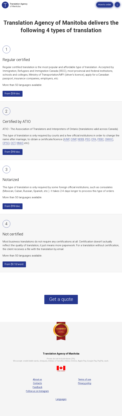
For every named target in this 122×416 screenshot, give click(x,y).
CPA (93, 139)
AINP (66, 139)
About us (37, 379)
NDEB (81, 139)
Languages (61, 399)
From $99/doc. (12, 151)
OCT (13, 143)
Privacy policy (84, 383)
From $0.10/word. (14, 264)
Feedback (37, 387)
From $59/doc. (12, 93)
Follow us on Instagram (37, 391)
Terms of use (84, 379)
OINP (73, 139)
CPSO (6, 143)
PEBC (100, 139)
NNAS (20, 143)
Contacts (37, 383)
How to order (104, 4)
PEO (87, 139)
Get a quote (61, 299)
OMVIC (109, 139)
